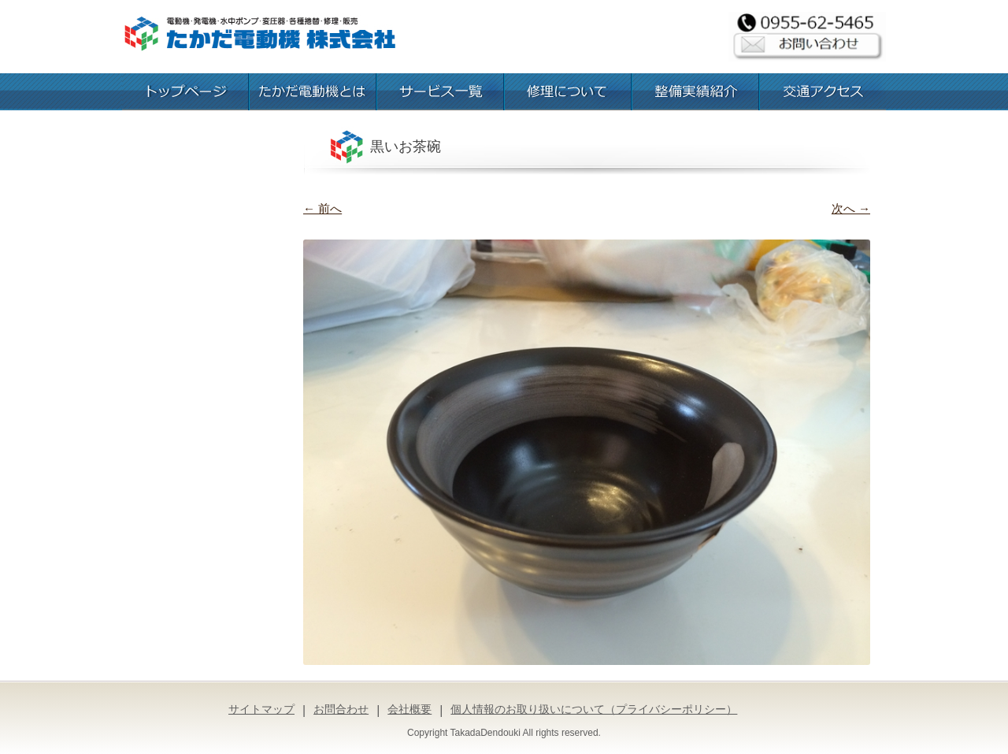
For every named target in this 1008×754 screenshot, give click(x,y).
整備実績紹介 (695, 91)
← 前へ (322, 208)
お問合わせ (341, 709)
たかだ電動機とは (313, 91)
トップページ (185, 91)
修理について (568, 91)
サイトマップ (261, 709)
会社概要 (409, 709)
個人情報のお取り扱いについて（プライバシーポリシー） (593, 709)
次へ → (851, 208)
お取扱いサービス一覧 (440, 91)
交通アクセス (823, 91)
